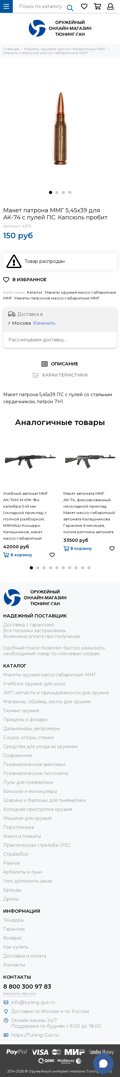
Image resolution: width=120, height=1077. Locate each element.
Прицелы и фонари (25, 719)
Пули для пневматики (28, 782)
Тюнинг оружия (21, 711)
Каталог (35, 292)
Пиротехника (18, 827)
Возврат (12, 938)
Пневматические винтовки (34, 764)
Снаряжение (17, 755)
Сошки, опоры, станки (28, 737)
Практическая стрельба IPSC (37, 845)
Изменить (44, 323)
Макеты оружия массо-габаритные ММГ (49, 675)
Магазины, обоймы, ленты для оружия (47, 702)
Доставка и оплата (24, 956)
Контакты (14, 965)
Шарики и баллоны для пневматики (44, 800)
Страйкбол (15, 854)
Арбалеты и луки (22, 872)
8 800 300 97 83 (27, 986)
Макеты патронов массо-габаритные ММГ (57, 298)
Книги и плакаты (22, 836)
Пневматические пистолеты (35, 773)
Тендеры (13, 920)
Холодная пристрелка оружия (37, 809)
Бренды (12, 890)
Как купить (15, 947)
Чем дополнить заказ (27, 881)
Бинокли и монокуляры (30, 791)
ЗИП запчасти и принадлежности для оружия (56, 693)
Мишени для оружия (27, 818)
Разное (11, 863)
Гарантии (14, 929)
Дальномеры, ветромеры (31, 728)
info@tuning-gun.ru (33, 1002)
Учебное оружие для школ (34, 684)
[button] (50, 192)
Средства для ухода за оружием (40, 746)
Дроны (11, 899)
